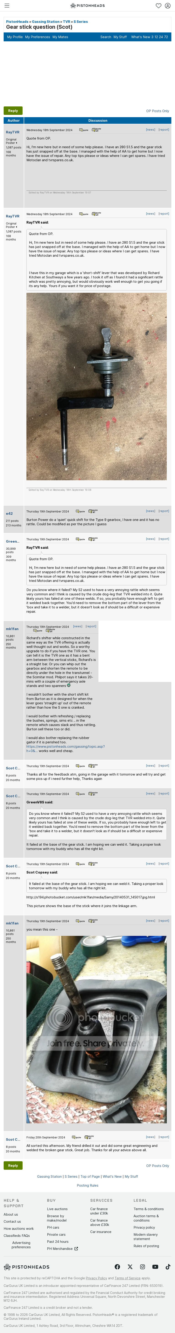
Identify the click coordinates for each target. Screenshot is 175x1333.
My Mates (60, 37)
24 (161, 37)
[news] (150, 129)
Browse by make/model (57, 1218)
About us (11, 1214)
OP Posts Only (157, 111)
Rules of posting (146, 1246)
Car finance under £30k (99, 1211)
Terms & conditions (149, 1209)
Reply (13, 110)
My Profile (15, 37)
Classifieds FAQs (17, 1235)
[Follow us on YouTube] (155, 1267)
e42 (9, 513)
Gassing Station (45, 21)
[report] (164, 129)
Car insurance (100, 1232)
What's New (140, 37)
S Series (81, 21)
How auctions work (19, 1228)
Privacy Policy (96, 1278)
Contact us (12, 1221)
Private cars (56, 1234)
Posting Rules (87, 1185)
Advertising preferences (21, 1245)
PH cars (53, 1227)
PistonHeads (17, 21)
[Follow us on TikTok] (168, 1267)
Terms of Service (128, 1278)
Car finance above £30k (99, 1222)
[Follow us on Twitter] (130, 1267)
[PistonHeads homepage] (87, 5)
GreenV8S (15, 541)
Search (105, 37)
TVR (66, 21)
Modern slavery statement (146, 1236)
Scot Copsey (17, 768)
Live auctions (57, 1209)
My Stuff (120, 37)
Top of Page (90, 1176)
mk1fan (12, 629)
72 (166, 37)
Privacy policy (144, 1227)
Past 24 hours (58, 1241)
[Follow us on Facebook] (117, 1267)
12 (156, 37)
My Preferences (37, 37)
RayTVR (12, 132)
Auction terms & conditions (146, 1218)
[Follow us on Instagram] (142, 1267)
